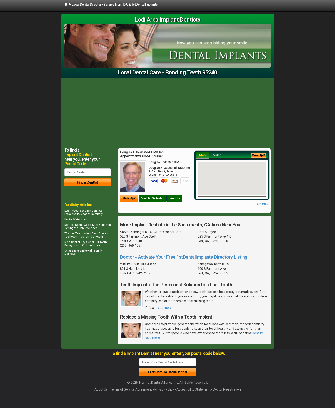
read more (164, 308)
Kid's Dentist (72, 242)
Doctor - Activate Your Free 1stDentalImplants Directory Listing (183, 257)
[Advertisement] (167, 111)
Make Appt (129, 198)
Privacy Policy (164, 389)
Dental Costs (83, 224)
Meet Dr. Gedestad (152, 198)
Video (217, 155)
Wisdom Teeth (73, 233)
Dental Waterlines (75, 219)
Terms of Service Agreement (131, 389)
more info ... (262, 204)
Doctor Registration (227, 389)
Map (202, 155)
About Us (101, 389)
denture (258, 333)
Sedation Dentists (91, 210)
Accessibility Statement (193, 389)
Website (175, 198)
